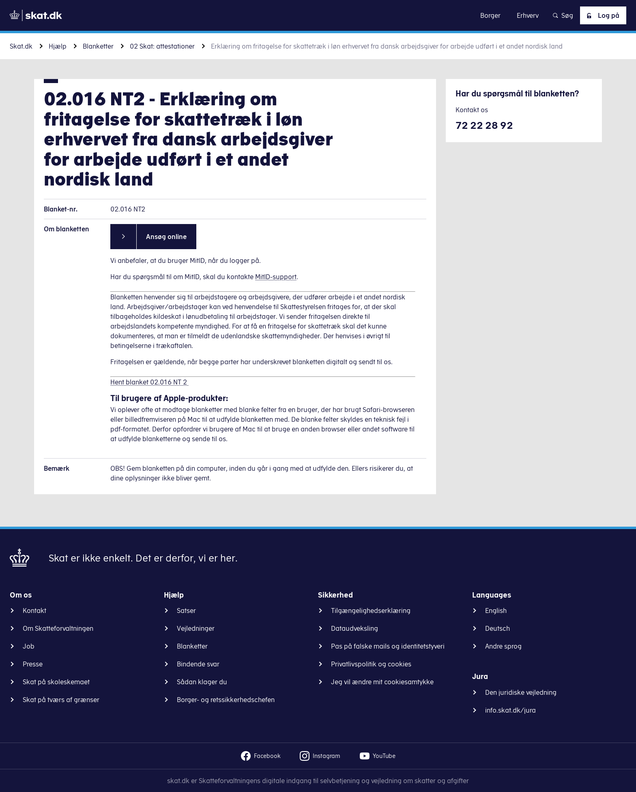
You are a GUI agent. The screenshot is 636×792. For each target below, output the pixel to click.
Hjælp (58, 46)
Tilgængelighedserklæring (370, 610)
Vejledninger (196, 628)
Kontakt (34, 610)
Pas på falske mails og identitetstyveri (388, 646)
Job (28, 646)
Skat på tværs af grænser (61, 699)
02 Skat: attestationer (162, 46)
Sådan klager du (202, 681)
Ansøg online (166, 236)
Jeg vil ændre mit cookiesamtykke (382, 681)
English (496, 610)
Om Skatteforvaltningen (58, 628)
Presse (33, 664)
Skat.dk (21, 46)
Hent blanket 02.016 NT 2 (149, 382)
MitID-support (276, 276)
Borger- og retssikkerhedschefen (226, 699)
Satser (186, 610)
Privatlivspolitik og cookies (371, 664)
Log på (601, 15)
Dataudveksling (354, 628)
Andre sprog (503, 646)
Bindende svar (198, 664)
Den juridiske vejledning (520, 692)
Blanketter (98, 46)
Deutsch (497, 628)
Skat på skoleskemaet (56, 681)
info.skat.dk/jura (510, 710)
